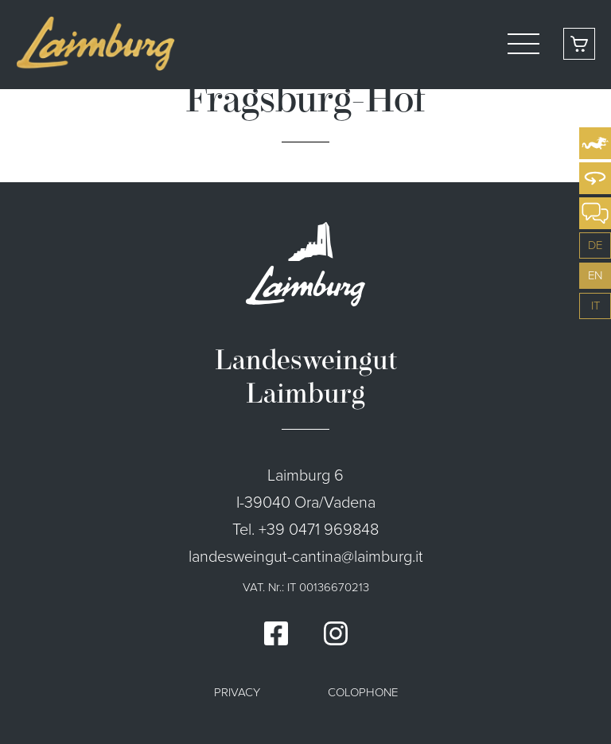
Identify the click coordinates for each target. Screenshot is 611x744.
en (595, 275)
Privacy (237, 692)
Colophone (363, 692)
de (595, 245)
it (595, 305)
